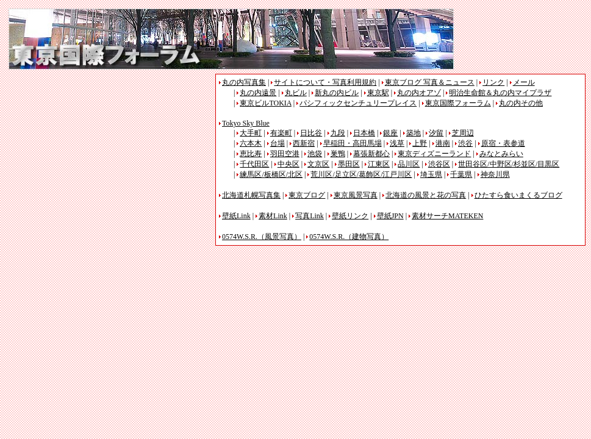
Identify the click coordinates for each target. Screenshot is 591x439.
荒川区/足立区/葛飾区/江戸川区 (361, 174)
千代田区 (254, 164)
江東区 (379, 164)
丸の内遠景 (258, 92)
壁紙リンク (350, 216)
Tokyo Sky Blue (246, 123)
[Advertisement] (111, 159)
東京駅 (378, 92)
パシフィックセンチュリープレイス (358, 103)
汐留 (436, 133)
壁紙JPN (390, 216)
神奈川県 (495, 174)
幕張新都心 (371, 153)
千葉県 (461, 174)
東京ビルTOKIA (265, 103)
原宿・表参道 (503, 143)
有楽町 (281, 133)
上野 (419, 143)
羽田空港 (284, 153)
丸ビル (296, 92)
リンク (493, 82)
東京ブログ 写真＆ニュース (430, 82)
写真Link (309, 216)
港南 (442, 143)
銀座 (390, 133)
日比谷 (311, 133)
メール (524, 82)
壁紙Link (236, 216)
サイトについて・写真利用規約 (325, 82)
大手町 (251, 133)
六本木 (251, 143)
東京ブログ (306, 195)
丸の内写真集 (244, 82)
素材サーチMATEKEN (447, 216)
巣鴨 (338, 153)
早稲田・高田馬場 (352, 143)
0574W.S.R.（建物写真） (349, 236)
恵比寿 (251, 153)
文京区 (318, 164)
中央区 (288, 164)
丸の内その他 (521, 103)
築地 (413, 133)
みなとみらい (501, 153)
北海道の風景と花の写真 (425, 195)
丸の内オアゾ (419, 92)
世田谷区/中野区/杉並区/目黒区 (508, 164)
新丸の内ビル (337, 92)
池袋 (314, 153)
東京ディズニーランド (434, 153)
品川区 (409, 164)
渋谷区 (439, 164)
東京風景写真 (356, 195)
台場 (277, 143)
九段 (338, 133)
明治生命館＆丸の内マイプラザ (500, 92)
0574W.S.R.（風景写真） (261, 236)
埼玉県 (431, 174)
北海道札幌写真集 (251, 195)
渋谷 (465, 143)
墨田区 (349, 164)
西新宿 (304, 143)
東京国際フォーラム (458, 103)
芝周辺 (463, 133)
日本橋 (364, 133)
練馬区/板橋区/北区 (271, 174)
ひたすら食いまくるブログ (518, 195)
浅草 (397, 143)
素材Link (273, 216)
